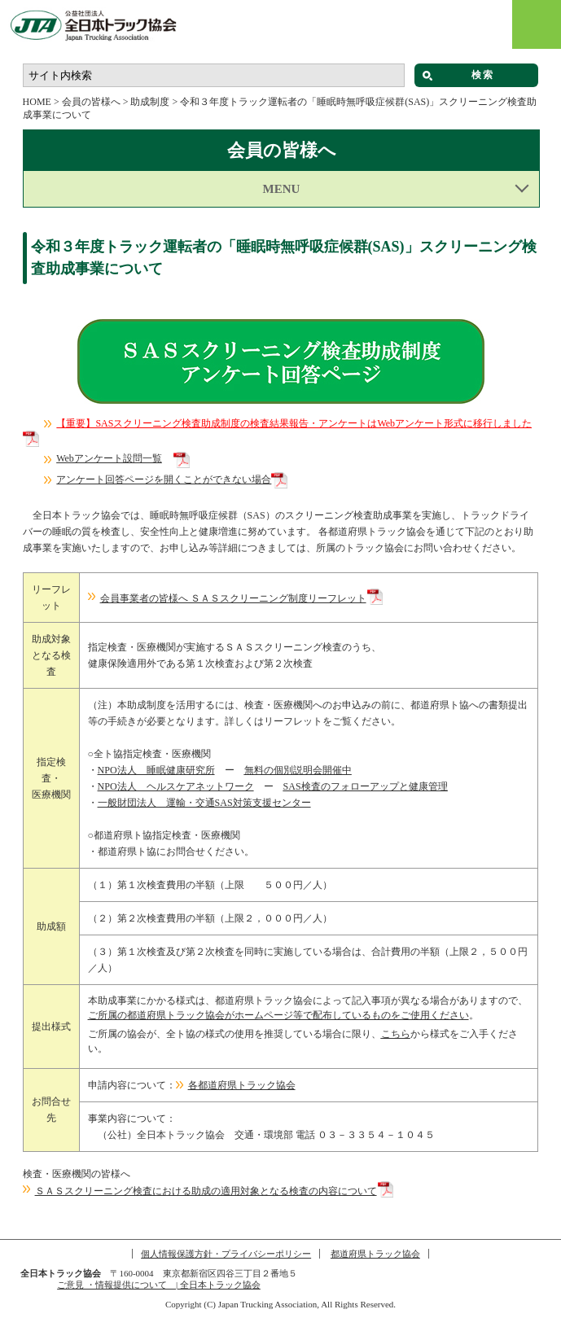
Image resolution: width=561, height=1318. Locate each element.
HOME (37, 101)
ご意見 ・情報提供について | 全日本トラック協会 (159, 1285)
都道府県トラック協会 (375, 1254)
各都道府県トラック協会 (242, 1085)
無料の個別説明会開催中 (298, 770)
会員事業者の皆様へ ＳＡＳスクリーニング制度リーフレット (233, 598)
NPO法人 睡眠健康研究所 (156, 770)
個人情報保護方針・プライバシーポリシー (226, 1254)
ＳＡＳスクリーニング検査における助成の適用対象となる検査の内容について (206, 1191)
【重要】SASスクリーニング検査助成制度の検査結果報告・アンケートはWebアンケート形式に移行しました (294, 423)
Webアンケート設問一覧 (109, 458)
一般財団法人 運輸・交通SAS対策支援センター (204, 802)
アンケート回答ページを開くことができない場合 (163, 479)
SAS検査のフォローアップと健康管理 (365, 786)
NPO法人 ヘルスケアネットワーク (176, 786)
